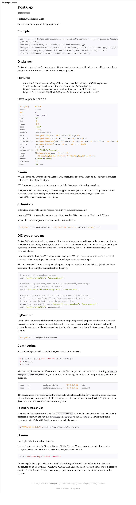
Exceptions (11, 26)
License (12, 64)
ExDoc (60, 496)
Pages (8, 20)
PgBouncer (13, 59)
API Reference (12, 33)
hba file (91, 381)
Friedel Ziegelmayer (86, 496)
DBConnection (114, 92)
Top (10, 40)
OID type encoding (16, 56)
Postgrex (9, 36)
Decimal (49, 174)
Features (12, 48)
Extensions (13, 54)
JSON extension (59, 218)
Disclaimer (13, 46)
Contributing (14, 62)
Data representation (17, 51)
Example (12, 43)
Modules (10, 23)
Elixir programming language (111, 496)
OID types (102, 262)
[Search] (16, 13)
